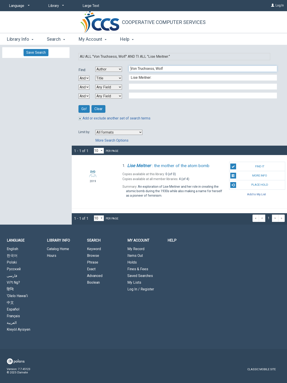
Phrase (92, 262)
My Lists (134, 282)
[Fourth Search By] (108, 96)
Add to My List (256, 194)
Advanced (94, 276)
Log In (280, 5)
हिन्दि (10, 289)
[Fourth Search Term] (200, 95)
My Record (135, 249)
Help (171, 240)
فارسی (12, 276)
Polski (12, 262)
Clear (98, 109)
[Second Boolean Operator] (83, 87)
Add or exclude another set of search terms (114, 118)
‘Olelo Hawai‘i (17, 296)
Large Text (91, 6)
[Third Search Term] (200, 86)
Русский (14, 269)
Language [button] (15, 240)
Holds (132, 262)
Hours (51, 255)
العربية (12, 323)
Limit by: (84, 132)
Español (13, 309)
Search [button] (56, 39)
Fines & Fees (137, 269)
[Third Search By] (108, 87)
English (12, 249)
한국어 (12, 255)
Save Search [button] (36, 52)
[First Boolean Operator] (83, 78)
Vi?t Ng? (13, 282)
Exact (91, 269)
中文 (10, 302)
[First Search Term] (200, 68)
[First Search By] (108, 69)
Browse (93, 255)
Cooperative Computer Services (164, 22)
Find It (247, 166)
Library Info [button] (20, 39)
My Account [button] (92, 39)
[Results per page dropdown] (99, 150)
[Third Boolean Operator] (83, 96)
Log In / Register (140, 289)
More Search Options (111, 140)
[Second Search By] (108, 78)
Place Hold (249, 185)
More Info (248, 176)
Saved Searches (140, 276)
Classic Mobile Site (261, 369)
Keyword (94, 249)
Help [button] (127, 39)
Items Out (135, 255)
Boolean (93, 282)
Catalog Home (58, 249)
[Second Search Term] (200, 77)
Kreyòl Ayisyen (18, 329)
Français (13, 316)
